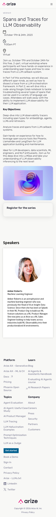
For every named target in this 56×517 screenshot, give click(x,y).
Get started (11, 450)
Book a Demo (11, 457)
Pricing (7, 381)
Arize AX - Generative (16, 365)
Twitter (9, 489)
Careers (32, 408)
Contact (8, 467)
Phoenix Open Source (16, 388)
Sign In (7, 462)
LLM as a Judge (12, 443)
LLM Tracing (10, 421)
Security (32, 418)
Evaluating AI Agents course (40, 381)
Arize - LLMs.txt (12, 478)
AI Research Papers (39, 387)
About (31, 402)
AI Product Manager (15, 416)
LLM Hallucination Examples (14, 428)
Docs (8, 376)
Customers (34, 429)
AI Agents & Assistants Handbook (40, 372)
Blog (30, 365)
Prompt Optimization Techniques (15, 436)
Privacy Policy (11, 472)
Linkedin (10, 483)
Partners (33, 424)
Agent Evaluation (13, 402)
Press (31, 413)
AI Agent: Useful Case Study (16, 409)
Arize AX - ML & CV (14, 371)
